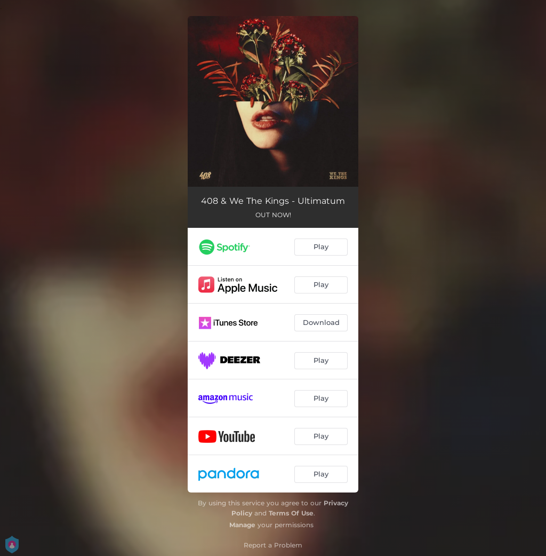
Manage (242, 525)
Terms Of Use (291, 513)
